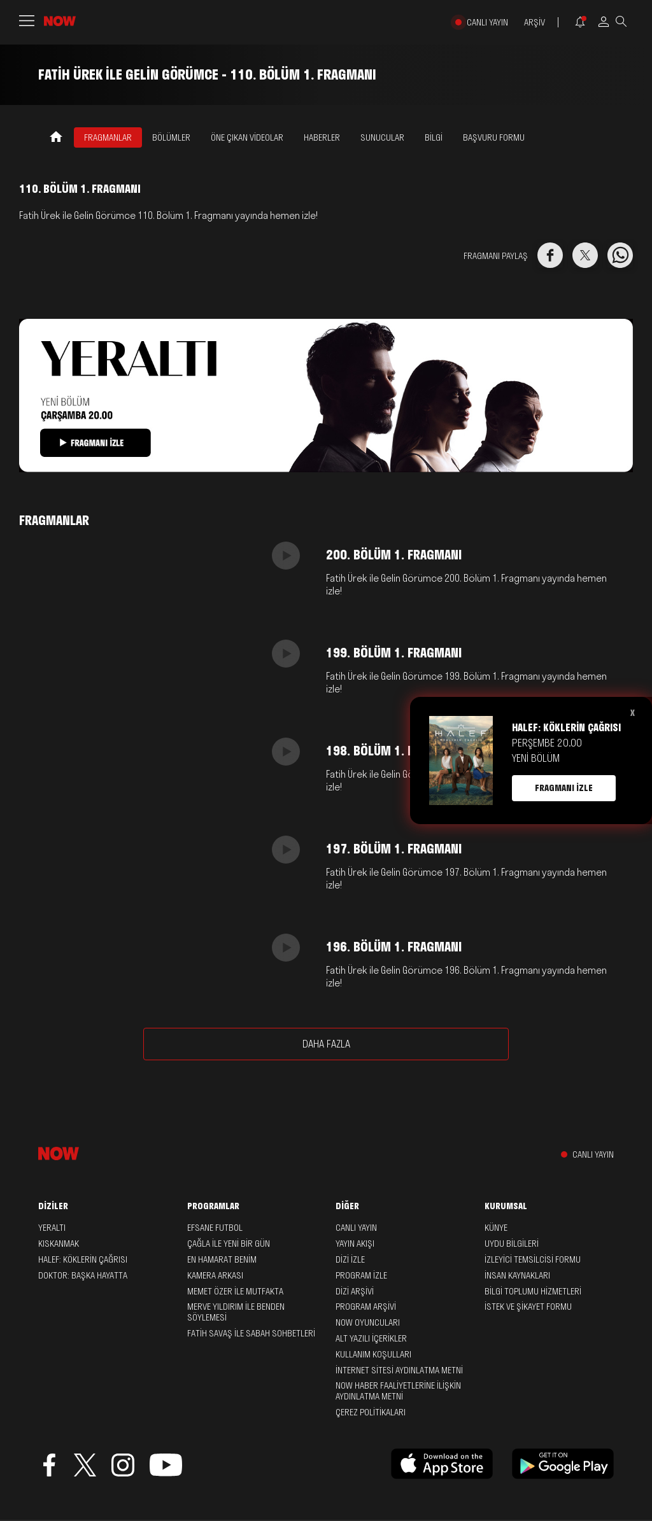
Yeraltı (52, 1227)
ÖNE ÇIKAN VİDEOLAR (247, 137)
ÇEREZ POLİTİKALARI (371, 1412)
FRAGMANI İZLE (564, 788)
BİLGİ (434, 137)
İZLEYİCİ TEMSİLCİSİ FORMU (533, 1259)
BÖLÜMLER (171, 137)
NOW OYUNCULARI (368, 1322)
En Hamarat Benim (222, 1259)
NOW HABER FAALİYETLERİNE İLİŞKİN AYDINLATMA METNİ (398, 1391)
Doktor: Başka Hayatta (82, 1275)
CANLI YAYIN (487, 22)
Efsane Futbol (215, 1227)
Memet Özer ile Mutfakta (235, 1291)
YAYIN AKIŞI (355, 1243)
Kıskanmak (58, 1243)
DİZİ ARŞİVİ (355, 1291)
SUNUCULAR (382, 137)
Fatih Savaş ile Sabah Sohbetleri (251, 1333)
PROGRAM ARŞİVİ (366, 1306)
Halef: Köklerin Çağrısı (82, 1259)
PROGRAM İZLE (361, 1275)
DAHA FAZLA (326, 1043)
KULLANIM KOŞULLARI (373, 1354)
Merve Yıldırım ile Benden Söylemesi (236, 1312)
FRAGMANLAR (108, 137)
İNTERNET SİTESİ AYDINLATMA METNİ (399, 1370)
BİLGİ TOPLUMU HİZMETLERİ (533, 1291)
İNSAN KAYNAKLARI (517, 1275)
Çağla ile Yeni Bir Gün (228, 1243)
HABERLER (322, 137)
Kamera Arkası (215, 1275)
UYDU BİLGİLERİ (512, 1243)
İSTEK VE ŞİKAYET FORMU (528, 1306)
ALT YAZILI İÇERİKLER (371, 1338)
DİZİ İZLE (350, 1259)
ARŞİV (534, 22)
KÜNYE (496, 1227)
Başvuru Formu (494, 137)
